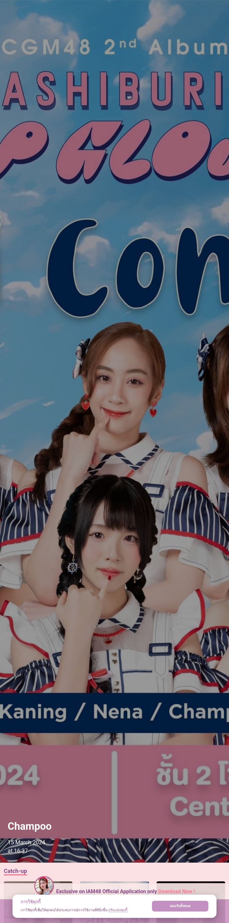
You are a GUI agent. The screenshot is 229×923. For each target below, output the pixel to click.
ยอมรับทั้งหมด (180, 906)
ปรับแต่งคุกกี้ (118, 910)
